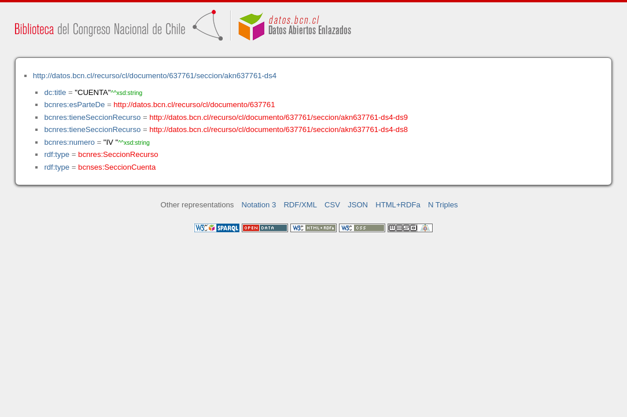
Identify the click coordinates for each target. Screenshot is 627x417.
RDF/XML (300, 204)
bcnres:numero (69, 142)
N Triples (443, 204)
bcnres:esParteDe (74, 104)
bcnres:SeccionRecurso (118, 154)
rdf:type (56, 154)
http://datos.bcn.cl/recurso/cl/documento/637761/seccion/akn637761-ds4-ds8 (278, 129)
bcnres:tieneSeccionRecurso (92, 117)
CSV (332, 204)
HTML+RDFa (398, 204)
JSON (358, 204)
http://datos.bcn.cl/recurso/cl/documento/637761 (194, 104)
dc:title (55, 92)
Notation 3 (259, 204)
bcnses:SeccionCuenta (117, 167)
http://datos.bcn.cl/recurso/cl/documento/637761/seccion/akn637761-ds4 (154, 75)
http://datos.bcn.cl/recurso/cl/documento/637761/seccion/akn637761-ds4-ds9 (278, 117)
